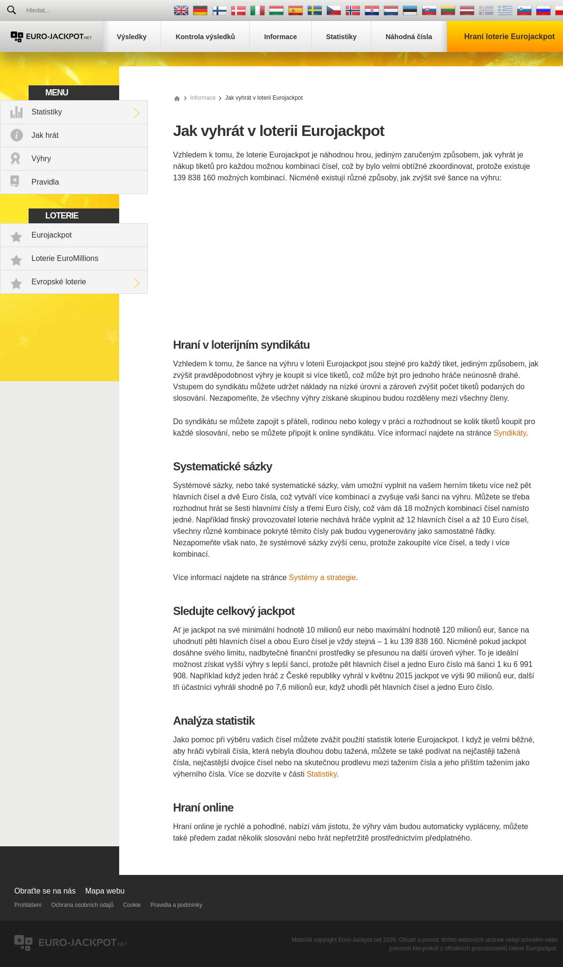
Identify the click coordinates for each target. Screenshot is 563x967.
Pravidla (45, 182)
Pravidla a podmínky (177, 905)
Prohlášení (27, 905)
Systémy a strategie (322, 577)
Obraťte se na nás (45, 891)
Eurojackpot (51, 235)
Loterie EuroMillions (65, 258)
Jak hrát (45, 135)
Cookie (132, 905)
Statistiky (46, 112)
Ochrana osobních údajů (82, 905)
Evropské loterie (58, 282)
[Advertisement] (356, 262)
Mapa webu (105, 891)
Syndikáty (509, 433)
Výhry (41, 159)
